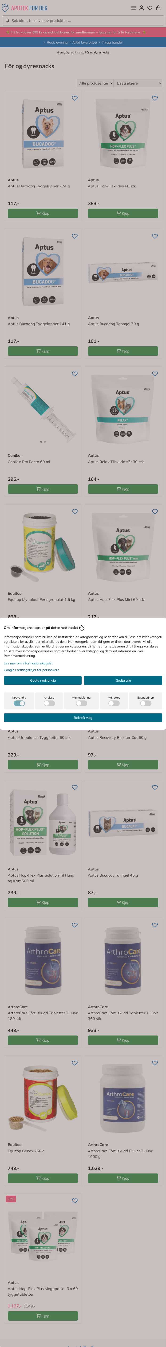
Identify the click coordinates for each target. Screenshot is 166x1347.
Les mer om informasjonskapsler (28, 663)
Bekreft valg (83, 718)
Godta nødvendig (43, 680)
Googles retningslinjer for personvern (31, 670)
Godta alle (123, 680)
